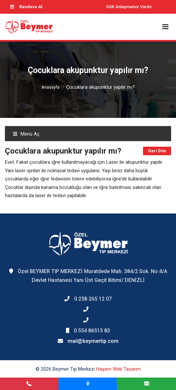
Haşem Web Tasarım (118, 369)
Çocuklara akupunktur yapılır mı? (100, 87)
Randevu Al (26, 6)
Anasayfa (50, 87)
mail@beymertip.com (93, 341)
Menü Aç (26, 134)
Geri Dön (157, 150)
